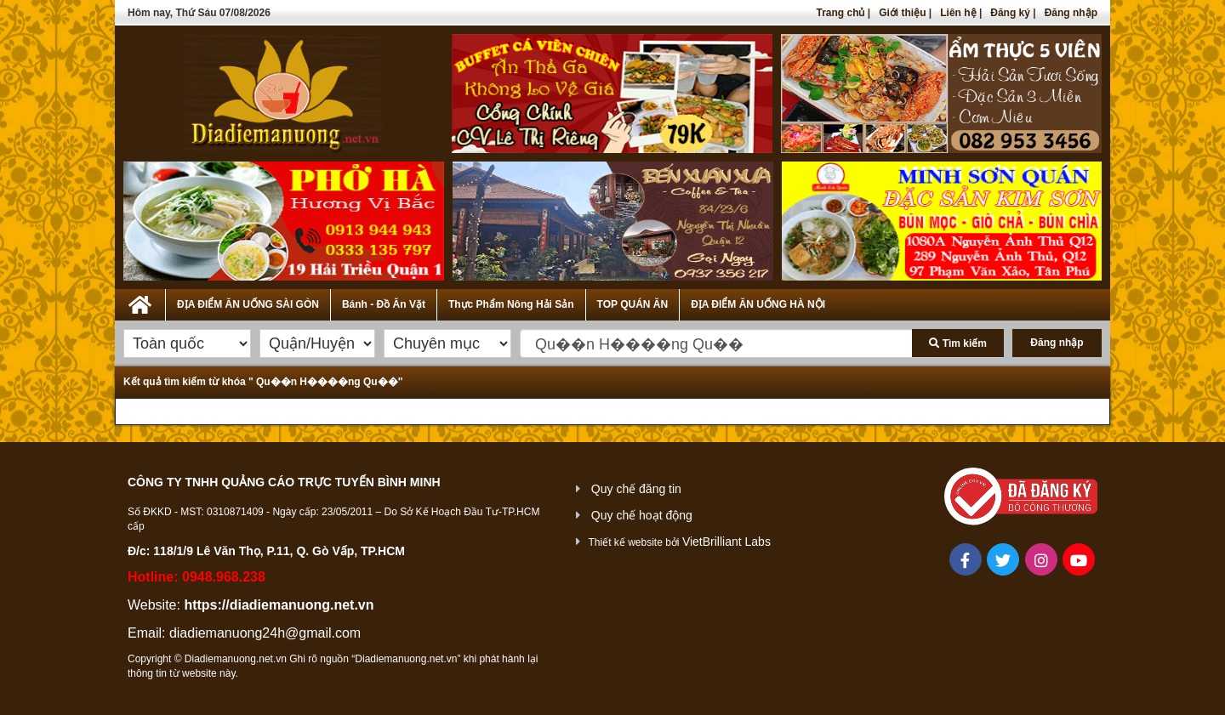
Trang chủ (840, 13)
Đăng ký (1010, 13)
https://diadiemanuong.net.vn (278, 605)
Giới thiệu (902, 13)
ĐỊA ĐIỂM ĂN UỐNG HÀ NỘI (758, 304)
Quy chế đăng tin (636, 489)
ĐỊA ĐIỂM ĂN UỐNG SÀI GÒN (248, 304)
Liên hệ (958, 13)
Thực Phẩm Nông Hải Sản (511, 304)
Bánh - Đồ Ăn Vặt (383, 304)
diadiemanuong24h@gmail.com (265, 633)
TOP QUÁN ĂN (633, 304)
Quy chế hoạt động (641, 515)
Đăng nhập (1071, 13)
